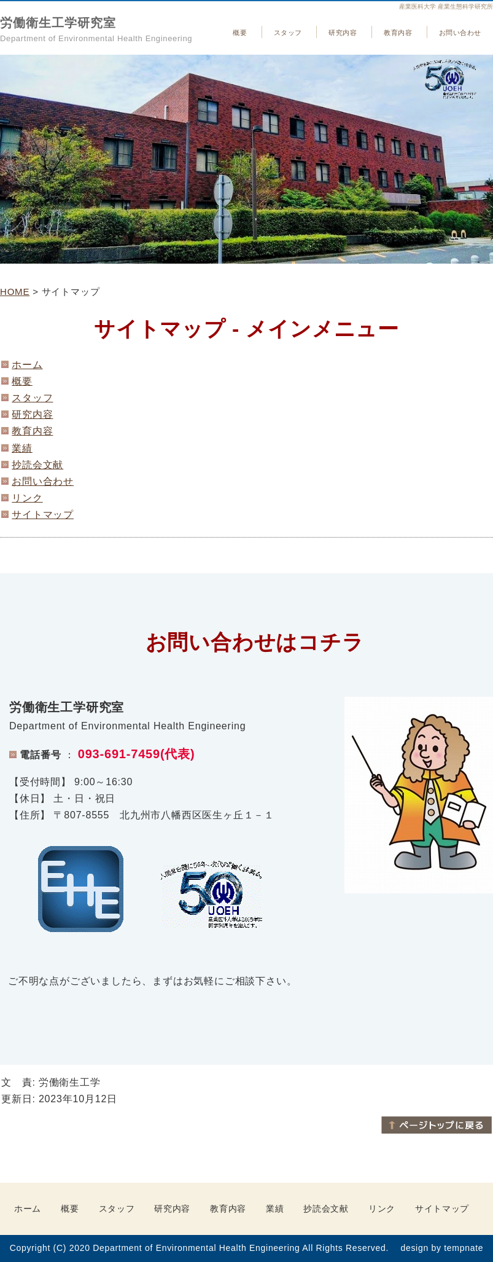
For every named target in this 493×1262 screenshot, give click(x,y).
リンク (27, 498)
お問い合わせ (460, 32)
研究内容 (342, 32)
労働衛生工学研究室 (58, 22)
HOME (14, 291)
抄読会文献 (37, 465)
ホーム (27, 364)
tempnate (463, 1248)
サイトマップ (43, 514)
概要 (240, 32)
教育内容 (398, 32)
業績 (22, 448)
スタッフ (288, 32)
